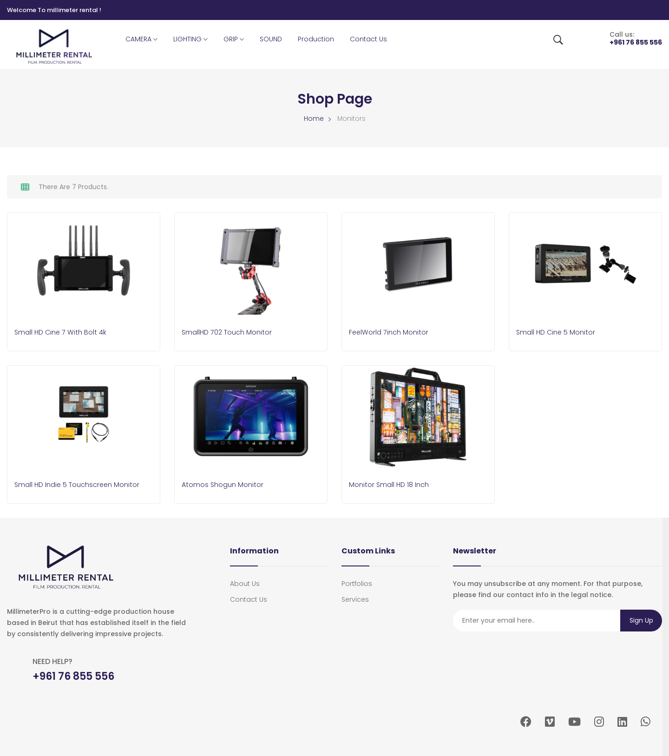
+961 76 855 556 (636, 42)
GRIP (233, 39)
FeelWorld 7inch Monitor (391, 333)
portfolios (356, 581)
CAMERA (141, 39)
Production (316, 39)
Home (314, 118)
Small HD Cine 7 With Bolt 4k (63, 333)
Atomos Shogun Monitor (225, 484)
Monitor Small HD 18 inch (391, 484)
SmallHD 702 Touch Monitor (231, 333)
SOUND (271, 39)
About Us (245, 581)
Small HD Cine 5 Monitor (558, 333)
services (355, 597)
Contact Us (368, 39)
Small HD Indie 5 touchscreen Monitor (82, 484)
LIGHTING (190, 39)
